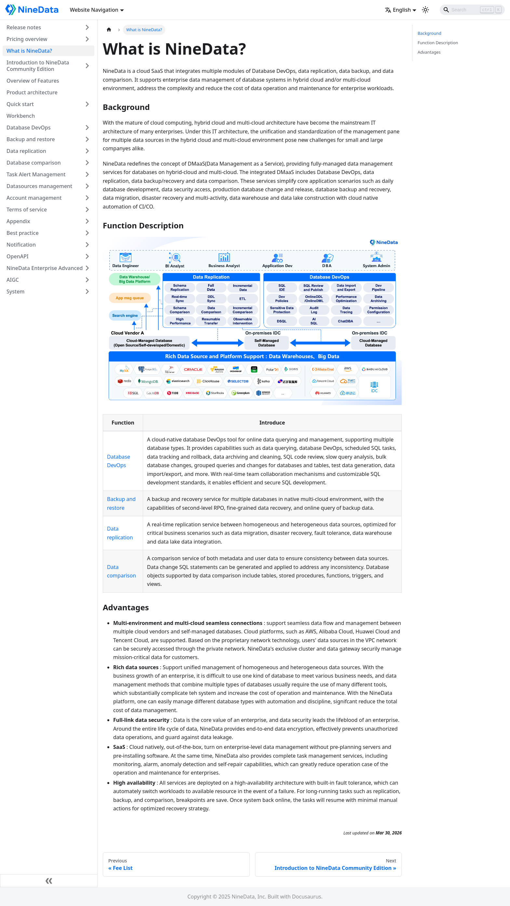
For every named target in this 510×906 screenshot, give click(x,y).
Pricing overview (27, 39)
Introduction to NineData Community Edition (38, 66)
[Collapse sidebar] (49, 880)
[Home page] (109, 30)
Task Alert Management (36, 174)
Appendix (18, 221)
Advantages (429, 52)
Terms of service (27, 209)
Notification (21, 244)
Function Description (438, 43)
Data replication (26, 151)
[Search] (472, 10)
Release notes (24, 27)
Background (429, 33)
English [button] (398, 9)
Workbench (21, 115)
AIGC (13, 279)
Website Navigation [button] (94, 9)
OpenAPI (18, 256)
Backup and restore (31, 139)
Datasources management (39, 186)
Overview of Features (33, 80)
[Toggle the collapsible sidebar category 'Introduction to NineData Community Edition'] (87, 65)
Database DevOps (29, 127)
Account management (34, 197)
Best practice (23, 233)
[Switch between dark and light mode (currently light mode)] (425, 10)
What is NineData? (29, 50)
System (16, 291)
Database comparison (34, 162)
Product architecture (32, 92)
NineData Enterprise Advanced (45, 268)
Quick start (20, 104)
